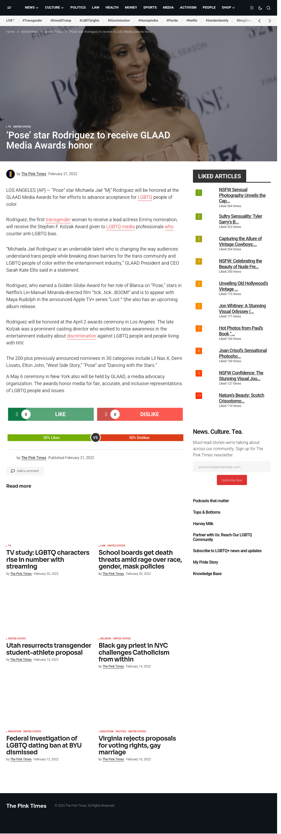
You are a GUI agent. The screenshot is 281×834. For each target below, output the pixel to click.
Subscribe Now (232, 480)
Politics (121, 731)
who (169, 226)
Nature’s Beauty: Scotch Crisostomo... (241, 398)
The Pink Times (26, 806)
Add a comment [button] (28, 471)
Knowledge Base (207, 574)
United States (53, 31)
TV (9, 127)
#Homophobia (148, 20)
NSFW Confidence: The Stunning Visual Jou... (241, 375)
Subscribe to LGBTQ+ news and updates (227, 551)
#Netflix (191, 20)
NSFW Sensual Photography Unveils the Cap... (242, 195)
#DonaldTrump (60, 20)
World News (29, 31)
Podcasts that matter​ (211, 501)
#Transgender (32, 20)
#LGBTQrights (89, 20)
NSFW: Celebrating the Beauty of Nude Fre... (240, 263)
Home (10, 31)
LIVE (9, 20)
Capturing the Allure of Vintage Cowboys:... (240, 241)
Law (103, 546)
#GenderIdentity (217, 20)
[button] (9, 8)
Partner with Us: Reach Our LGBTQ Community (222, 537)
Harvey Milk (203, 524)
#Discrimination (119, 20)
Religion (106, 639)
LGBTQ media (120, 226)
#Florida (172, 20)
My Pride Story (205, 562)
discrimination (81, 336)
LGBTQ (145, 197)
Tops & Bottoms (206, 512)
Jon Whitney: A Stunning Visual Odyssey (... (242, 308)
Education (14, 731)
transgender (58, 219)
